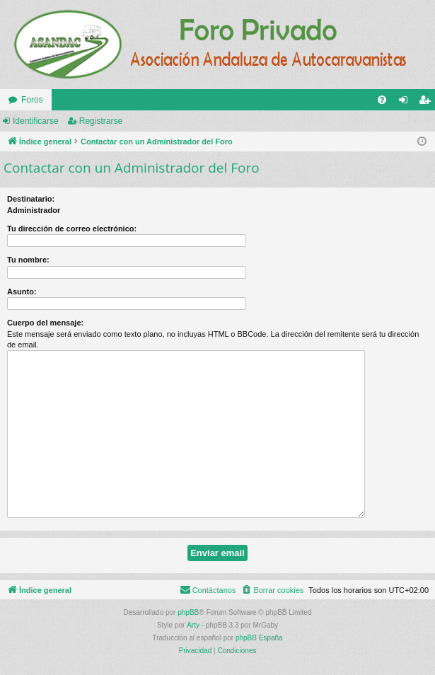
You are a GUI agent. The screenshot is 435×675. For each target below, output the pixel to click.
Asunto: (22, 291)
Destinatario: (30, 199)
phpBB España (259, 638)
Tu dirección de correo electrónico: (72, 228)
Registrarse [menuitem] (427, 102)
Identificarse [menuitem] (406, 102)
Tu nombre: (28, 259)
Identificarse (36, 121)
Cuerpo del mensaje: (45, 322)
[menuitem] (382, 99)
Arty (193, 625)
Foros (32, 100)
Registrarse (100, 121)
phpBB (188, 612)
